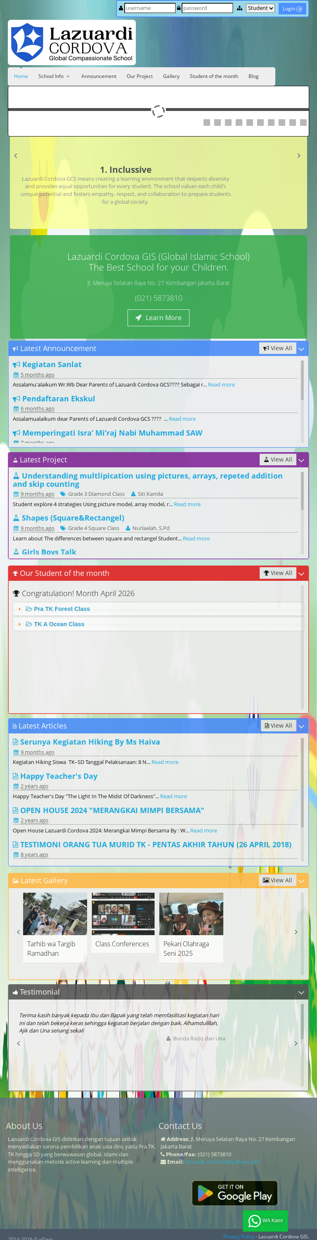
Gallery (171, 76)
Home (21, 76)
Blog (253, 76)
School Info (54, 76)
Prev (17, 157)
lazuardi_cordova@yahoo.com (222, 1161)
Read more (221, 384)
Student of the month (214, 76)
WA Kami (265, 1221)
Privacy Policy (238, 1236)
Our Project (140, 76)
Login (292, 8)
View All (277, 348)
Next (300, 157)
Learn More (158, 317)
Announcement (98, 76)
